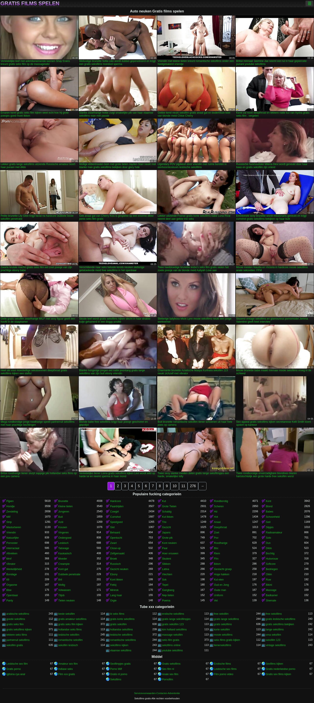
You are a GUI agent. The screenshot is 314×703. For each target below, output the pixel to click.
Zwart (113, 543)
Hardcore (115, 501)
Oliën (269, 574)
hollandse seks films (70, 629)
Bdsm (217, 563)
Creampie (64, 563)
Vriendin (11, 532)
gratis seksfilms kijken (19, 629)
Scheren (219, 506)
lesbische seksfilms (121, 634)
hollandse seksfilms (121, 629)
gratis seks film (15, 624)
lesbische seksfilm (68, 634)
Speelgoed (116, 522)
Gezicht (166, 527)
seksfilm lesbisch (68, 645)
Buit (60, 516)
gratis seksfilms (223, 624)
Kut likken (167, 516)
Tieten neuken (66, 600)
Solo (268, 537)
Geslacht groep (223, 569)
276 (193, 486)
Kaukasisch (65, 553)
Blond (269, 506)
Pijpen (10, 501)
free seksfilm (221, 613)
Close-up (115, 548)
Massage (271, 590)
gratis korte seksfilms (122, 619)
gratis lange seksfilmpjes (176, 619)
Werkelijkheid (14, 569)
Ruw (268, 579)
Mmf (8, 558)
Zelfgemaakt (117, 553)
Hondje (10, 506)
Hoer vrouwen (170, 553)
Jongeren (63, 511)
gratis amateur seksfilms (72, 619)
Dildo (269, 548)
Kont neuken (169, 543)
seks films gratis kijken (227, 640)
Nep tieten (168, 595)
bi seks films (117, 613)
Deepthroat (220, 527)
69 (7, 579)
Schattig (166, 511)
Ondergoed (64, 537)
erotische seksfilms (173, 613)
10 (175, 486)
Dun (268, 543)
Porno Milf (116, 669)
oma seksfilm (273, 634)
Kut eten (219, 579)
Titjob (61, 595)
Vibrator (10, 563)
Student (166, 558)
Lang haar (116, 595)
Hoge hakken (221, 574)
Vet (216, 600)
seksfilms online (171, 645)
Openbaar (12, 595)
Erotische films (222, 663)
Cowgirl (114, 511)
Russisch (115, 563)
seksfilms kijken (119, 645)
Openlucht (116, 537)
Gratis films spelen (29, 3)
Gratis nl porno (118, 674)
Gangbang (168, 590)
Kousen (62, 527)
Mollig (61, 584)
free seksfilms (274, 613)
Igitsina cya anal (15, 674)
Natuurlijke (12, 537)
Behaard (115, 532)
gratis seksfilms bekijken (280, 624)
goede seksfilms (15, 619)
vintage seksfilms (276, 645)
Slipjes (269, 527)
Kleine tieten (65, 506)
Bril (60, 579)
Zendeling (12, 511)
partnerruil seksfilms (18, 640)
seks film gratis (170, 640)
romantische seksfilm (70, 640)
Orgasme (11, 584)
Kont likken (116, 579)
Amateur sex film (68, 663)
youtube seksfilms (172, 650)
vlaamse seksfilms (120, 650)
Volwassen (64, 590)
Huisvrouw (272, 558)
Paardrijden (116, 506)
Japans (166, 532)
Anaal (217, 522)
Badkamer (272, 595)
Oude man (220, 590)
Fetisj (113, 584)
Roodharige (220, 543)
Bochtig (270, 553)
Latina (165, 569)
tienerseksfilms (222, 645)
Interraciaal (12, 548)
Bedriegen (272, 569)
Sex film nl (168, 669)
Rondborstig (221, 501)
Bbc (216, 548)
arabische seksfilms (17, 613)
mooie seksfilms (223, 634)
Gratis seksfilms (171, 663)
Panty (9, 600)
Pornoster (12, 543)
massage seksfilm (172, 634)
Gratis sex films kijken (278, 674)
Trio (164, 522)
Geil (268, 522)
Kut (164, 501)
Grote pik (167, 537)
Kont (268, 501)
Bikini (269, 584)
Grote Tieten (169, 506)
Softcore (271, 563)
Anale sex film (170, 674)
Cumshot (115, 516)
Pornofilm (167, 679)
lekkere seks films (16, 634)
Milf (8, 516)
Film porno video (223, 674)
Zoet (216, 532)
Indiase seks (65, 669)
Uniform (218, 595)
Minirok (114, 590)
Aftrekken (11, 553)
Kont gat (63, 569)
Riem (217, 553)
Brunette (63, 501)
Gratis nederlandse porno (280, 669)
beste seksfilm (66, 613)
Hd (215, 511)
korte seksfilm (222, 629)
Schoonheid (273, 516)
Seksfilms (115, 679)
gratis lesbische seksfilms (280, 619)
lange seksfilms (275, 629)
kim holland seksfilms (174, 629)
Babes (269, 511)
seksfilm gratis (14, 645)
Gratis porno (13, 669)
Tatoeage (63, 548)
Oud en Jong (221, 584)
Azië (60, 522)
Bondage (11, 574)
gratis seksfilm (118, 624)
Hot (216, 516)
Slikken (166, 563)
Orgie (113, 600)
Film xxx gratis (66, 674)
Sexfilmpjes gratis (120, 663)
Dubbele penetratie (69, 574)
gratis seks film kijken (70, 624)
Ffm (216, 558)
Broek (113, 558)
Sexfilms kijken (274, 663)
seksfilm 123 (273, 640)
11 (183, 486)
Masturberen (13, 527)
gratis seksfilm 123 (173, 624)
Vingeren (63, 532)
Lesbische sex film (17, 663)
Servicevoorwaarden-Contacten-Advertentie (157, 693)
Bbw (8, 590)
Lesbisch (63, 543)
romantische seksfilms (123, 640)
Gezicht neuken (119, 569)
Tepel (165, 584)
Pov (216, 537)
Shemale (271, 600)
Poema (166, 600)
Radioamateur (274, 532)
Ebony (114, 574)
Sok (164, 579)
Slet (112, 527)
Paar (164, 548)
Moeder (62, 558)
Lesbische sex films (225, 669)
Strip (9, 522)
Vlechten (167, 574)
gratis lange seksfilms (226, 619)
